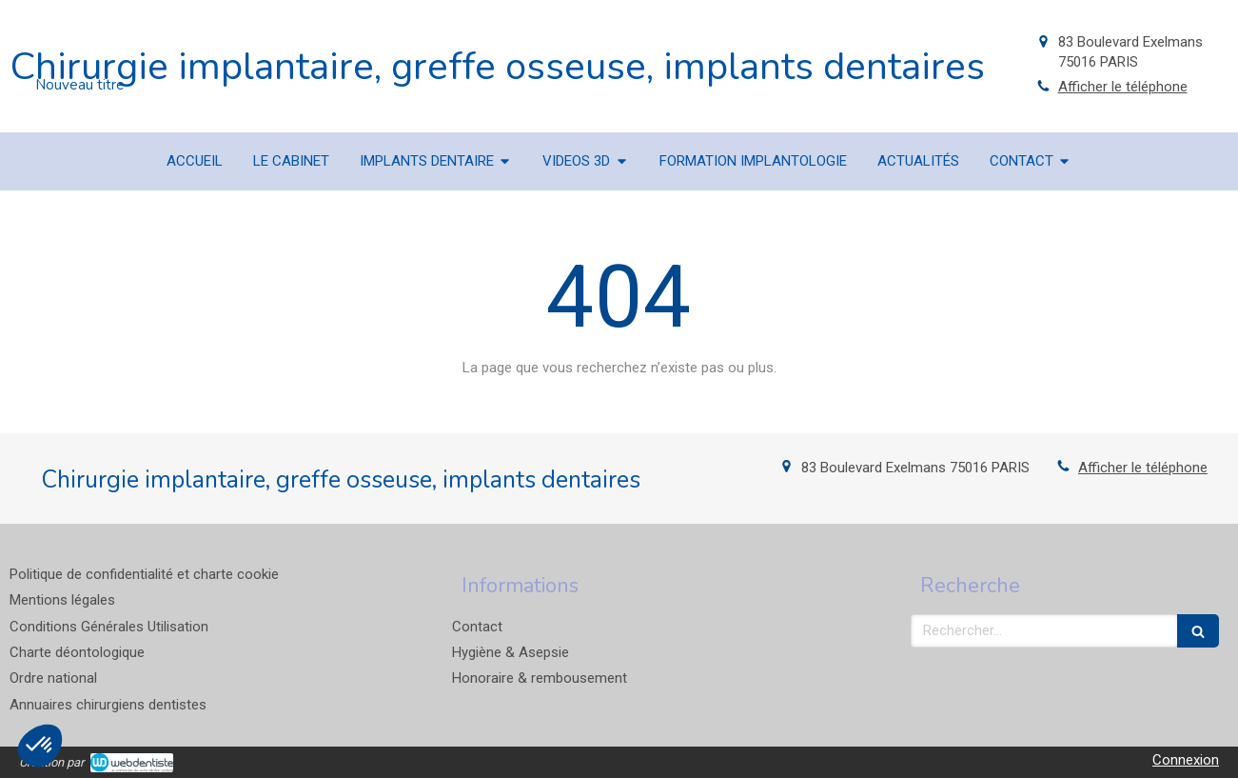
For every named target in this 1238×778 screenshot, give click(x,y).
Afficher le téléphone (1123, 86)
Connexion (1185, 759)
